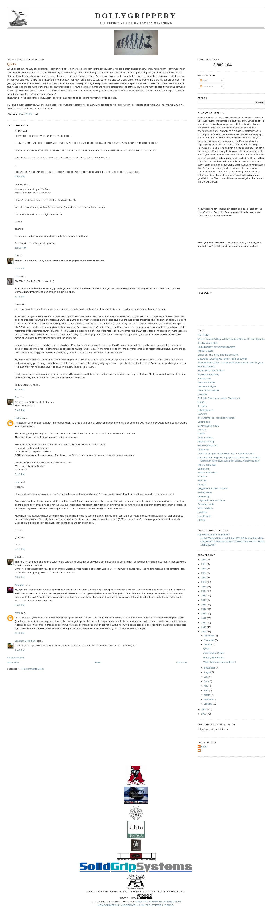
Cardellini (202, 512)
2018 (204, 591)
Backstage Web (206, 504)
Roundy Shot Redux (213, 657)
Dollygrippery (136, 16)
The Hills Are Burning (208, 374)
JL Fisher (202, 406)
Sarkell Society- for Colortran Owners (216, 347)
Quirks (206, 648)
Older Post (181, 662)
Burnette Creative (206, 366)
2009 (204, 631)
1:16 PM (20, 296)
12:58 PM (20, 248)
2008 (204, 709)
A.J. (17, 276)
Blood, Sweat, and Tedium (211, 370)
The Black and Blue (207, 343)
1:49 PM (20, 650)
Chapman (202, 394)
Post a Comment (15, 657)
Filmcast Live (204, 378)
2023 (204, 573)
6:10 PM (20, 474)
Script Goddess (205, 437)
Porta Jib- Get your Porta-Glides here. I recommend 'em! (226, 453)
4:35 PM (20, 577)
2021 (204, 577)
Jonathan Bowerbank (25, 641)
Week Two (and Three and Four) (219, 662)
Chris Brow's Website (208, 390)
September (210, 667)
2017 (204, 595)
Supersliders (204, 422)
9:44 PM (20, 268)
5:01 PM (20, 176)
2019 (204, 586)
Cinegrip (202, 484)
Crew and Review (206, 382)
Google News (204, 516)
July (206, 676)
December (209, 635)
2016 (204, 600)
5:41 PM (20, 605)
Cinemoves (203, 449)
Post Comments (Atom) (32, 668)
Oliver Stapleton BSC (208, 426)
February (209, 699)
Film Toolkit (203, 335)
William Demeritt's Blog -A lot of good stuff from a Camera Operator (231, 339)
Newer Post (13, 662)
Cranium (202, 429)
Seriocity (202, 480)
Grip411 (202, 402)
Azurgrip (19, 585)
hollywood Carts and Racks (211, 500)
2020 (204, 582)
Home (98, 662)
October (208, 644)
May (206, 685)
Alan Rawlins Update (213, 653)
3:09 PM (20, 410)
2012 (204, 618)
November (209, 640)
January (208, 704)
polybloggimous (205, 410)
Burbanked (203, 468)
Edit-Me (202, 520)
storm (18, 613)
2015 (204, 604)
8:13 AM (20, 389)
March (207, 695)
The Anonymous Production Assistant (216, 418)
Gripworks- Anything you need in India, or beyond (222, 358)
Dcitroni (19, 418)
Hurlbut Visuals (205, 350)
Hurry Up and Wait (207, 464)
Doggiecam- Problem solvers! (212, 488)
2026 (204, 559)
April (206, 690)
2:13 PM (20, 549)
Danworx (202, 414)
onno (17, 482)
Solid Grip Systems (207, 445)
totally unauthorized (207, 472)
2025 (204, 564)
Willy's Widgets (205, 508)
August (208, 672)
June (207, 681)
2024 (204, 568)
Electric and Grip (206, 441)
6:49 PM (20, 633)
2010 (204, 627)
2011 (204, 622)
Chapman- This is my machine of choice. (218, 354)
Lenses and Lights (207, 386)
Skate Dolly (203, 496)
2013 (204, 613)
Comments (206, 86)
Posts (204, 80)
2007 (204, 714)
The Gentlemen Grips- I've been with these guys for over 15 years (231, 362)
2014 (204, 609)
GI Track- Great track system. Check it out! (219, 398)
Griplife (201, 433)
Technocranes (205, 492)
